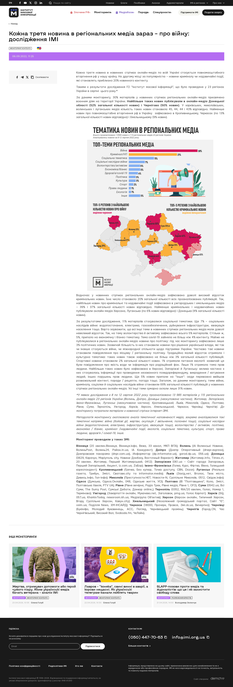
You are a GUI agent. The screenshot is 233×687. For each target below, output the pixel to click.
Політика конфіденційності (24, 666)
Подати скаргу (213, 12)
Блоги (124, 3)
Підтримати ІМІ (189, 12)
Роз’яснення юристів (181, 598)
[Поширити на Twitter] (27, 77)
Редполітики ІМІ (57, 666)
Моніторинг (19, 598)
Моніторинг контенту (20, 48)
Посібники (139, 3)
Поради (140, 12)
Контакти (96, 666)
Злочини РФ (73, 12)
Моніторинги (96, 12)
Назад (14, 24)
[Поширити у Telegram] (22, 77)
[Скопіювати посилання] (40, 77)
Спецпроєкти (161, 12)
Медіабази (121, 12)
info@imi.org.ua (188, 637)
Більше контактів (138, 646)
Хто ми (79, 666)
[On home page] (22, 12)
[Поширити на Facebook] (17, 77)
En (10, 3)
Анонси (156, 3)
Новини (110, 3)
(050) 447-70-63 (145, 637)
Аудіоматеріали (175, 3)
